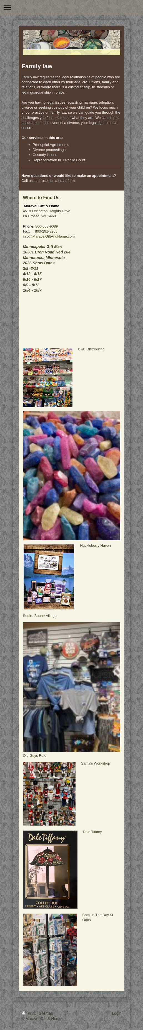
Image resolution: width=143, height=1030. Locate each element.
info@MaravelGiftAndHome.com (49, 236)
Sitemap (46, 1013)
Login (116, 1013)
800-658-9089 (46, 226)
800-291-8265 (46, 231)
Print (29, 1013)
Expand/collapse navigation (71, 7)
